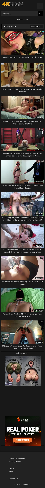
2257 (11, 472)
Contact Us (13, 479)
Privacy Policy (15, 462)
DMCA (11, 469)
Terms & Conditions (17, 459)
